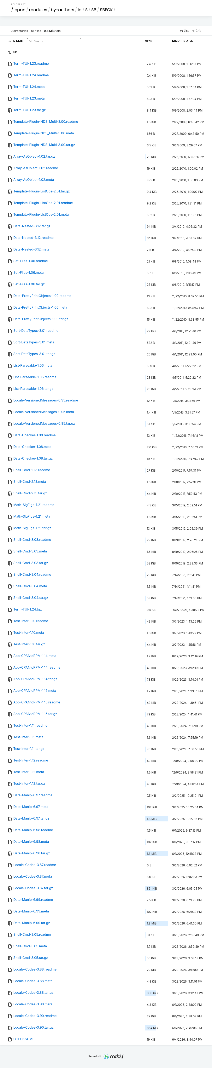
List (184, 31)
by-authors (62, 10)
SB (93, 10)
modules (38, 10)
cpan (20, 10)
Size (148, 41)
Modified (183, 41)
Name (18, 41)
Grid (196, 31)
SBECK (106, 10)
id (80, 10)
